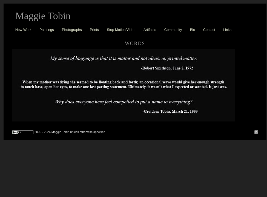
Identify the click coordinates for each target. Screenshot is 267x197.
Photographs (72, 30)
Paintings (46, 30)
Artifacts (149, 30)
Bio (192, 30)
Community (173, 30)
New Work (23, 30)
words (135, 43)
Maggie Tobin (43, 15)
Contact (209, 30)
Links (227, 30)
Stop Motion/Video (121, 30)
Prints (94, 30)
